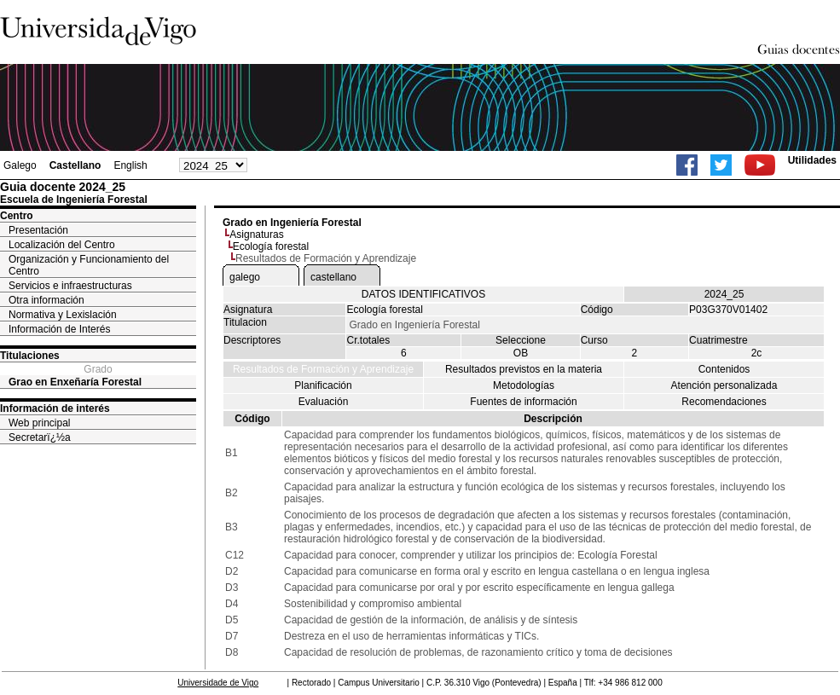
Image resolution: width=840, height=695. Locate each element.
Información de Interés (59, 329)
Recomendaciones (723, 402)
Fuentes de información (523, 402)
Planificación (322, 385)
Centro (16, 216)
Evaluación (323, 402)
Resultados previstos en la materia (523, 369)
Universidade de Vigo (217, 682)
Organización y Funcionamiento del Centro (89, 265)
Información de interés (55, 408)
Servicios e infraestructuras (70, 286)
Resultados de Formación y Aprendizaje (323, 369)
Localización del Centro (62, 245)
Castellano (75, 165)
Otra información (46, 300)
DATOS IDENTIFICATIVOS (423, 294)
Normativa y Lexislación (63, 315)
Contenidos (724, 369)
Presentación (38, 230)
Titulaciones (30, 356)
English (130, 165)
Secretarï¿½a (40, 437)
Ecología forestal (271, 246)
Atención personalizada (724, 385)
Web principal (39, 423)
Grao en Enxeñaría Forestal (75, 382)
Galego (20, 165)
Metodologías (523, 385)
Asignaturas (256, 234)
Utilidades (812, 160)
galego (244, 277)
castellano (333, 277)
